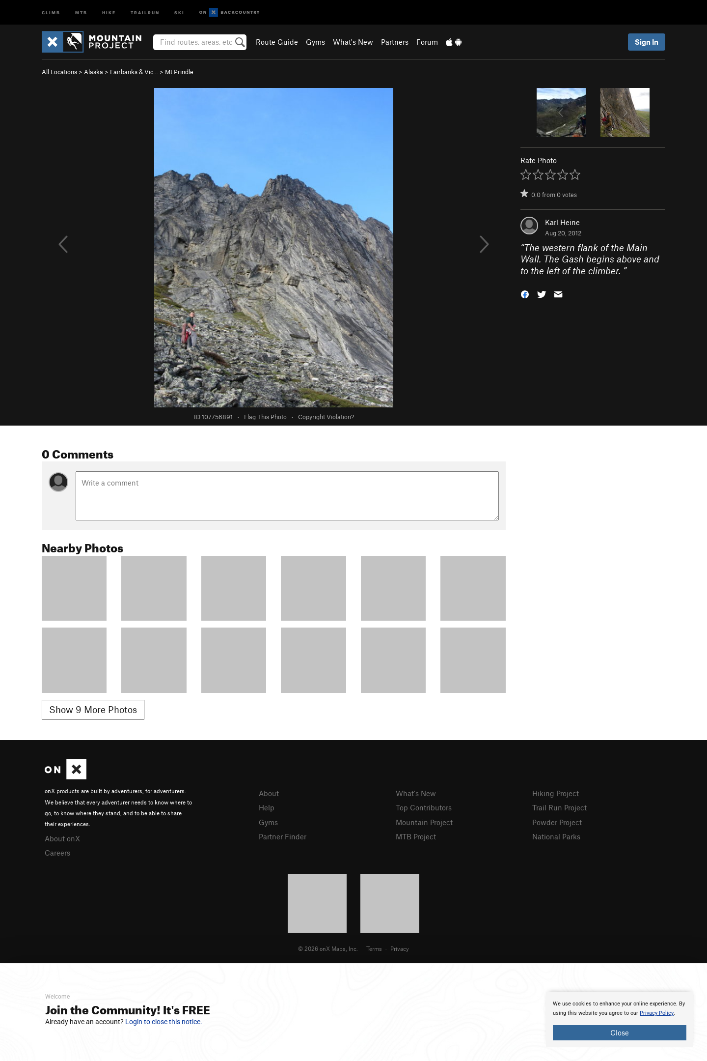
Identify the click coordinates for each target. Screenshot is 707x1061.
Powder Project (557, 822)
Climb (51, 12)
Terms (374, 948)
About (269, 793)
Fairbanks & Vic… (134, 72)
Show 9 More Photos (93, 709)
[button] (524, 293)
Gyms (315, 41)
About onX (62, 838)
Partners (394, 41)
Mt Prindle (179, 72)
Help (266, 807)
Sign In (646, 41)
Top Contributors (424, 807)
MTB (81, 12)
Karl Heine (562, 222)
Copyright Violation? (326, 417)
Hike (109, 12)
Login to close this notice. (163, 1022)
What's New (353, 41)
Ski (179, 12)
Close (619, 1032)
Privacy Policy (657, 1013)
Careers (57, 852)
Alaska (93, 72)
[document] (619, 1019)
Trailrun (145, 12)
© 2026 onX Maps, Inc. (328, 948)
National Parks (556, 836)
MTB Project (416, 836)
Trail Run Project (559, 807)
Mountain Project (424, 822)
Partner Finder (282, 836)
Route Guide (277, 41)
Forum (427, 41)
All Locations (59, 72)
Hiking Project (555, 793)
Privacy (399, 948)
